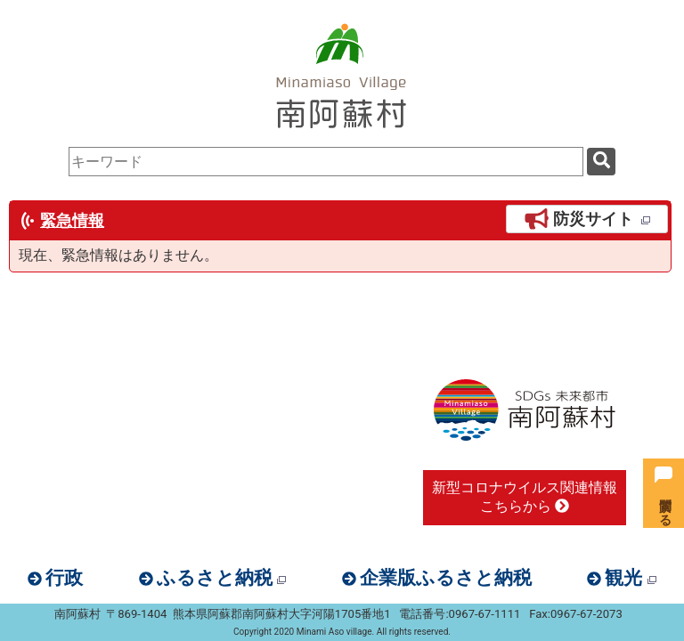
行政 (64, 577)
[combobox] (325, 161)
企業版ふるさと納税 (446, 577)
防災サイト (587, 219)
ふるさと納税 (221, 577)
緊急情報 (72, 221)
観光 (630, 577)
